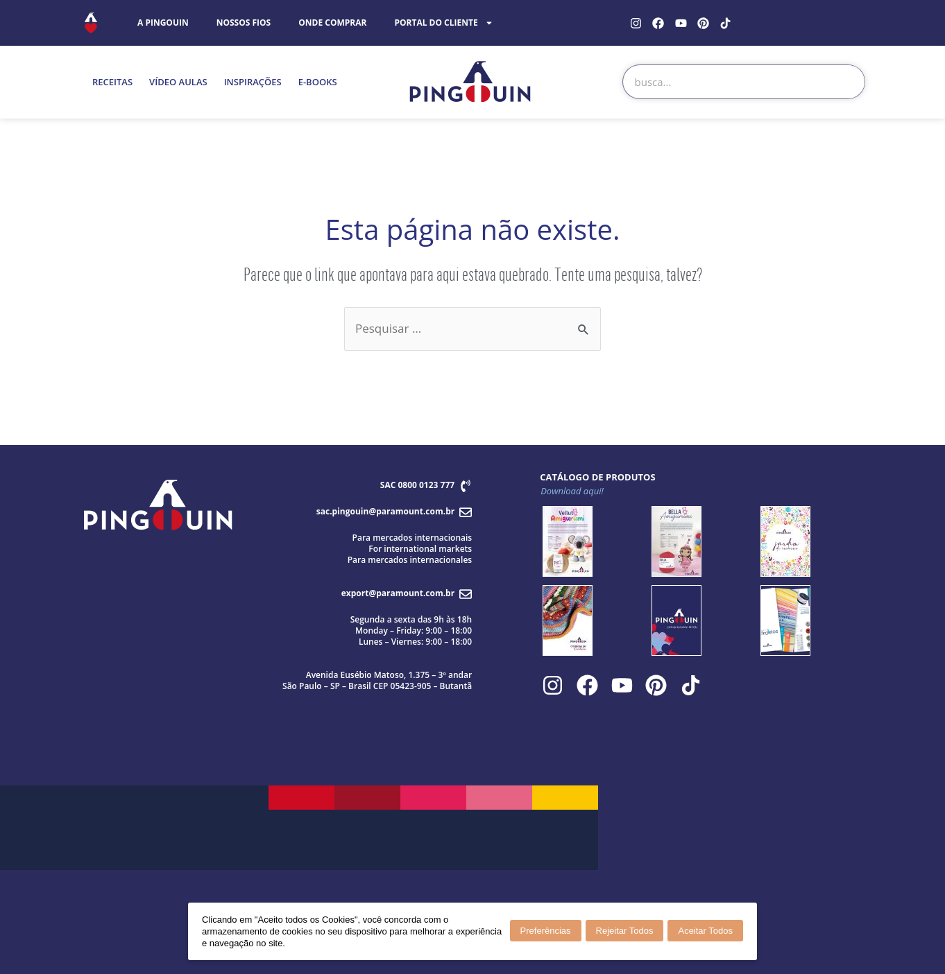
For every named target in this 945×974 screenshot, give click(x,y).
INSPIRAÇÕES (253, 82)
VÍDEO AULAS (178, 82)
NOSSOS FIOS (243, 22)
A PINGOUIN (163, 22)
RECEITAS (112, 82)
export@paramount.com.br (397, 593)
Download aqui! (572, 491)
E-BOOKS (317, 82)
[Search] (847, 81)
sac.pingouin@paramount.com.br (385, 511)
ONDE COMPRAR (332, 22)
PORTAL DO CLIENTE (443, 23)
